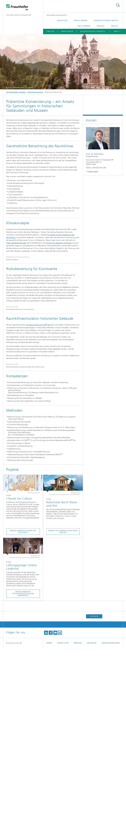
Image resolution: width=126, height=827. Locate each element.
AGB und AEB (91, 822)
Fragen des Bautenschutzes (16, 243)
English (114, 26)
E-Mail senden (93, 171)
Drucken (94, 795)
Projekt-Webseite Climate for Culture (23, 710)
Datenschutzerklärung (111, 822)
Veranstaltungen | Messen (106, 20)
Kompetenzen (67, 31)
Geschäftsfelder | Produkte (92, 31)
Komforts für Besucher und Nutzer (58, 243)
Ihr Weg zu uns (63, 822)
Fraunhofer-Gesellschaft (56, 15)
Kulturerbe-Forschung (35, 92)
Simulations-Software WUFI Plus (38, 443)
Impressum (78, 822)
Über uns (51, 31)
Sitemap (49, 822)
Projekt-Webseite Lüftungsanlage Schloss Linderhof (23, 772)
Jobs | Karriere (83, 26)
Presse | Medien (80, 20)
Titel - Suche (118, 5)
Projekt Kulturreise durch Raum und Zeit (63, 710)
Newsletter (62, 20)
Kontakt (100, 26)
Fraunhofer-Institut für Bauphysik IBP (18, 15)
